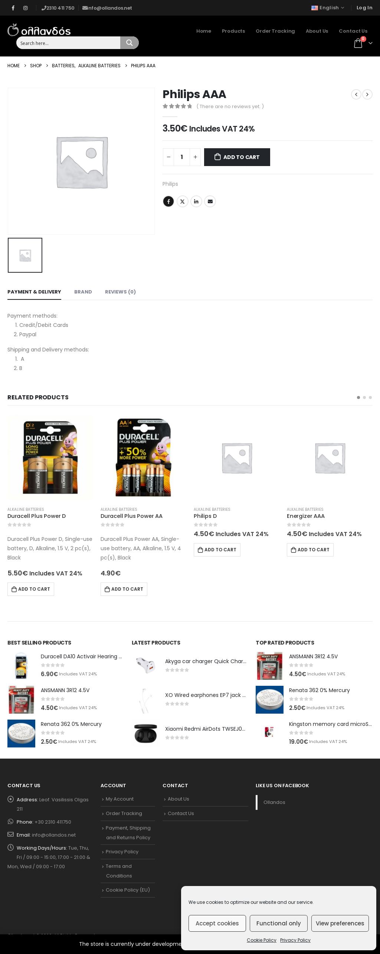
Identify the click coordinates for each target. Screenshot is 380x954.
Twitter (183, 201)
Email (210, 201)
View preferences (340, 923)
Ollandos (274, 802)
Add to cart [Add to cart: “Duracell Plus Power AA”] (127, 589)
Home (203, 31)
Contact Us (353, 31)
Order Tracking (275, 31)
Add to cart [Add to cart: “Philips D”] (220, 549)
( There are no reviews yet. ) (230, 106)
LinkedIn (196, 201)
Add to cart (241, 157)
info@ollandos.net (54, 834)
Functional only (278, 923)
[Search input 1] (68, 42)
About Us (317, 31)
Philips (170, 184)
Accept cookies (217, 923)
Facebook (168, 201)
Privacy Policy (295, 940)
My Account (120, 798)
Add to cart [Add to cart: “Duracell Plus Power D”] (34, 589)
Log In (365, 7)
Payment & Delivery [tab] (34, 291)
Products (233, 31)
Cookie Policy (261, 940)
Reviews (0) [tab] (120, 291)
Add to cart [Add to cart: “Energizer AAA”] (314, 549)
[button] (358, 397)
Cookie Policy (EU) (128, 889)
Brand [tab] (83, 291)
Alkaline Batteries (25, 509)
